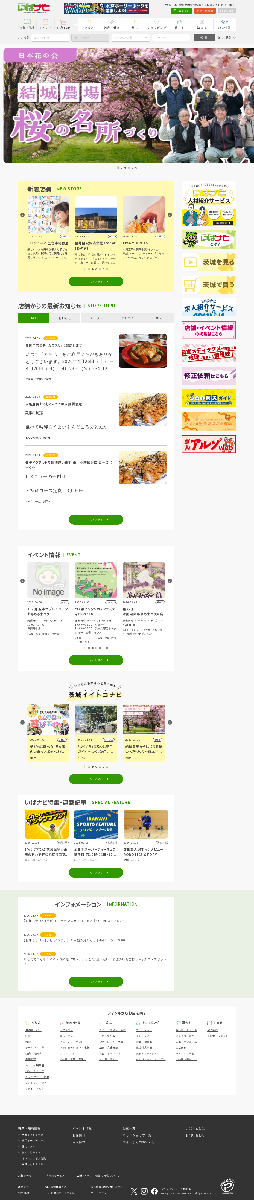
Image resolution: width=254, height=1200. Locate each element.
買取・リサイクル (146, 1053)
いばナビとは (195, 1128)
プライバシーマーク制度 (174, 1188)
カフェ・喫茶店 (34, 1065)
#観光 (33, 757)
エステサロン (68, 1036)
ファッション (144, 1030)
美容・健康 (112, 27)
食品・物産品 (144, 1042)
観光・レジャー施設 (111, 1042)
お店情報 (78, 1135)
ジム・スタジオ (69, 1053)
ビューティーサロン (72, 1042)
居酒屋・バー (33, 1030)
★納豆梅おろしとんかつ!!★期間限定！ (54, 404)
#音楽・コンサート (85, 638)
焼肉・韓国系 (33, 1053)
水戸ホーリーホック (34, 1140)
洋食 (28, 1036)
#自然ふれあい (146, 633)
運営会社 (23, 1187)
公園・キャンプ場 (110, 1053)
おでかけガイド (31, 1152)
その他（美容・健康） (73, 1059)
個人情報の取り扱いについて (108, 1187)
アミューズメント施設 (112, 1030)
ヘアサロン (66, 1030)
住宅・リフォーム (186, 1042)
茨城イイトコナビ (32, 1135)
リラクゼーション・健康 (74, 1047)
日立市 (62, 739)
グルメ (89, 27)
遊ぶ (134, 27)
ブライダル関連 (185, 1036)
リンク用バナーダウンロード (62, 1193)
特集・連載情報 (29, 1128)
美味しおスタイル (32, 1164)
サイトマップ (99, 1193)
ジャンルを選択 (123, 37)
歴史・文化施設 (108, 1047)
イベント (45, 27)
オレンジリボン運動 (34, 1158)
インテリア (143, 1036)
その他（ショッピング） (151, 1059)
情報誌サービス (55, 1175)
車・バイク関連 (185, 1053)
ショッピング (157, 27)
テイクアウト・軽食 (37, 1077)
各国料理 (30, 1059)
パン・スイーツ (34, 1071)
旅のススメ (28, 1146)
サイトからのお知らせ (139, 1142)
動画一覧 (129, 1128)
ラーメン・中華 (34, 1047)
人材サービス (26, 1175)
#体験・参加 (34, 633)
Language (226, 11)
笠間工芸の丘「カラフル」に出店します (53, 345)
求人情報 (224, 27)
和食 (28, 1042)
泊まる (202, 27)
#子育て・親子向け (52, 633)
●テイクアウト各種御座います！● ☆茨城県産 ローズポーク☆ (68, 465)
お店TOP (63, 27)
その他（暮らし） (186, 1059)
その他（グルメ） (36, 1089)
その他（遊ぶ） (108, 1059)
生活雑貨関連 (144, 1047)
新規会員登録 (205, 11)
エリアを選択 (41, 37)
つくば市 (108, 739)
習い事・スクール (186, 1030)
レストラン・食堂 (36, 1083)
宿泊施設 (212, 1030)
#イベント (83, 757)
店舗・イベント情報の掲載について (98, 1175)
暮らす (179, 27)
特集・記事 (27, 27)
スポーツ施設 (107, 1036)
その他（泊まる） (218, 1036)
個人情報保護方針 (56, 1187)
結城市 (157, 739)
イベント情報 (82, 1128)
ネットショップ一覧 (137, 1135)
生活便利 (181, 1047)
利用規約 (23, 1193)
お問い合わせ (195, 1135)
